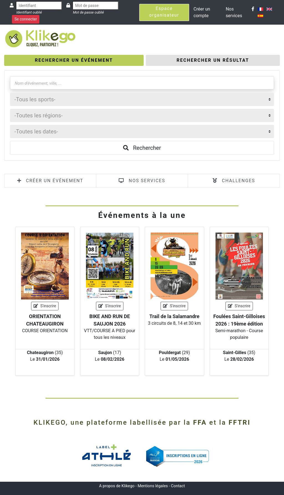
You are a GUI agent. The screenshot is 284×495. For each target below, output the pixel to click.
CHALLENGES (233, 180)
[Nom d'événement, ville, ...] (142, 82)
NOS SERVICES (142, 180)
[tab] (74, 60)
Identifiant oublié (29, 12)
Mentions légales (153, 486)
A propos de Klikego (117, 486)
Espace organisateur (164, 12)
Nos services (234, 12)
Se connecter (25, 19)
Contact (178, 486)
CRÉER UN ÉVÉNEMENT (50, 180)
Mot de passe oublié (88, 12)
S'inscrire (45, 306)
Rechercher (142, 148)
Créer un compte (202, 12)
